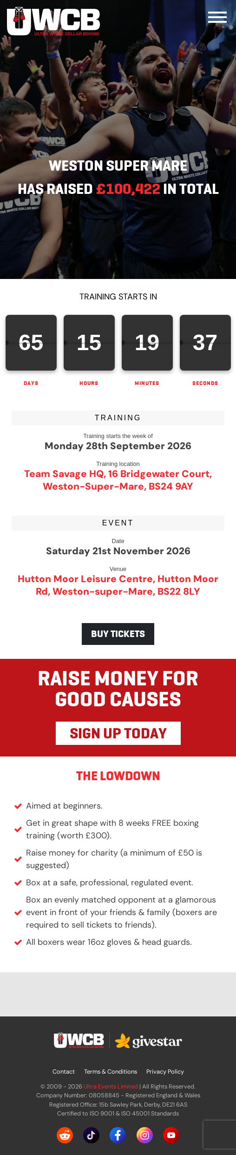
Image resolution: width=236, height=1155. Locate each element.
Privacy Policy (165, 1071)
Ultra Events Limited (111, 1086)
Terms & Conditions (110, 1071)
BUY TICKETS (118, 633)
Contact (63, 1071)
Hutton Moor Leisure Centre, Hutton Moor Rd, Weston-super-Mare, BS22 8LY (118, 584)
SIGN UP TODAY (118, 733)
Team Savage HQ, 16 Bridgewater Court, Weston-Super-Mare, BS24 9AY (118, 479)
